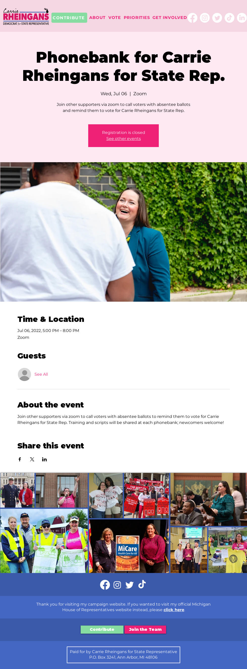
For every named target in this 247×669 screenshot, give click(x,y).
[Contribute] (102, 630)
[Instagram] (205, 18)
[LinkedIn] (242, 18)
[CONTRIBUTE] (69, 18)
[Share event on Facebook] (19, 459)
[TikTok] (229, 18)
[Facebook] (192, 18)
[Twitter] (217, 18)
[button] (97, 17)
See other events (123, 138)
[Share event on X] (32, 459)
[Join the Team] (145, 630)
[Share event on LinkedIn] (44, 459)
